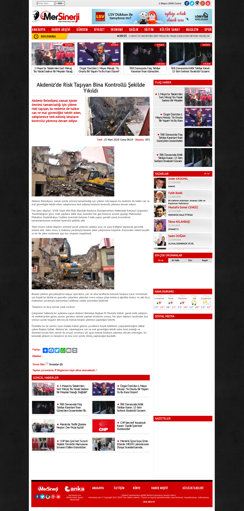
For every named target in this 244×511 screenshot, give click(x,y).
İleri (208, 173)
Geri (205, 173)
